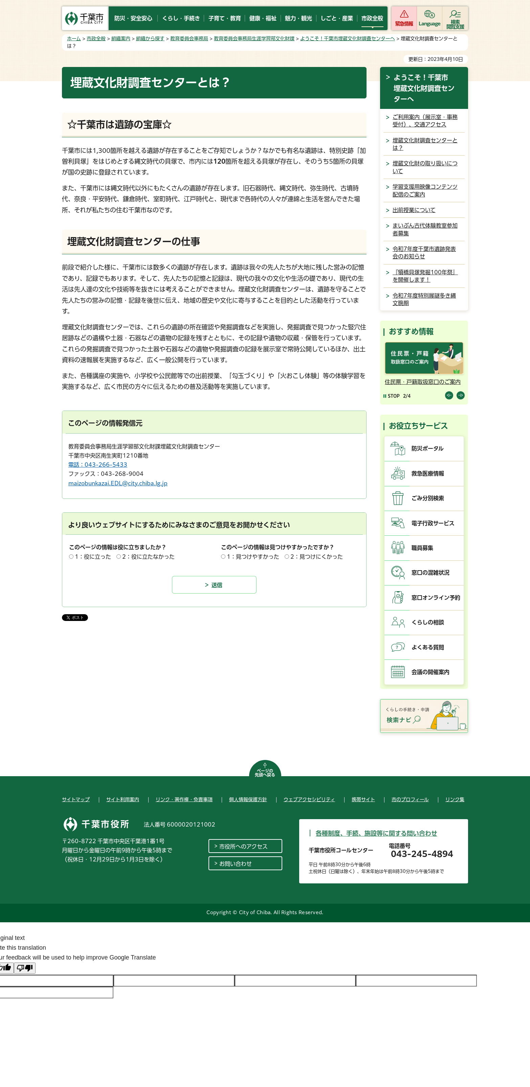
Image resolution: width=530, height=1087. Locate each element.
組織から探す (150, 38)
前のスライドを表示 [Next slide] (461, 395)
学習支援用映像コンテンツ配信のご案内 (425, 190)
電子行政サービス (433, 523)
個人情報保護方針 (248, 799)
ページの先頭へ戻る (265, 773)
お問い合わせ (235, 863)
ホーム (74, 38)
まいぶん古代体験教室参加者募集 (425, 229)
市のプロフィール (410, 799)
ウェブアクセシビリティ (309, 799)
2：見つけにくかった (316, 556)
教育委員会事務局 (189, 38)
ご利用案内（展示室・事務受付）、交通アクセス (425, 120)
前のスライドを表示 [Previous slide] (449, 395)
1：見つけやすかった (253, 556)
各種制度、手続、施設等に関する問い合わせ (376, 833)
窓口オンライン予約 (436, 597)
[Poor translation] (25, 968)
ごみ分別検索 (428, 498)
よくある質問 (428, 647)
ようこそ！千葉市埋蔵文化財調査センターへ (347, 38)
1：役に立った (93, 556)
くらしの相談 (428, 622)
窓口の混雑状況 (430, 572)
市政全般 (96, 38)
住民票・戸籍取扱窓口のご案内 (423, 382)
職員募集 (422, 548)
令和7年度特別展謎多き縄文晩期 (424, 299)
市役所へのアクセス (243, 846)
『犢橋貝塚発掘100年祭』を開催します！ (425, 276)
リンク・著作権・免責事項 (184, 799)
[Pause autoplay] (391, 396)
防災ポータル (428, 448)
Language (430, 23)
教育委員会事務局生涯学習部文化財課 (254, 38)
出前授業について (414, 210)
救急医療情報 (428, 473)
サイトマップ (76, 799)
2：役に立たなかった (148, 556)
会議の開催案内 (430, 672)
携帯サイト (363, 799)
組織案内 (120, 38)
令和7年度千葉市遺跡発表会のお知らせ (424, 252)
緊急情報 (404, 23)
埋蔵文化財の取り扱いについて (425, 167)
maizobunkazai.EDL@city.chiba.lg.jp (118, 483)
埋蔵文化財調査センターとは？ (425, 144)
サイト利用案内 (122, 799)
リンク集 (454, 799)
